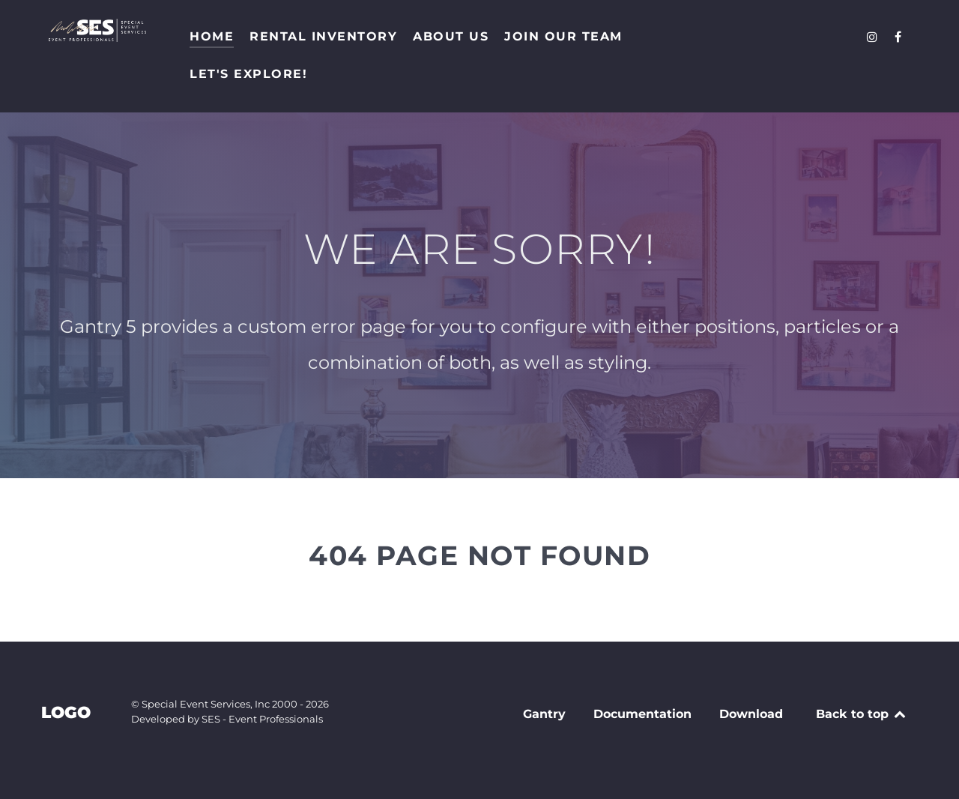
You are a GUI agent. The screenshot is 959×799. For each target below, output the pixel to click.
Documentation (642, 714)
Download (751, 714)
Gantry (544, 714)
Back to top (862, 714)
